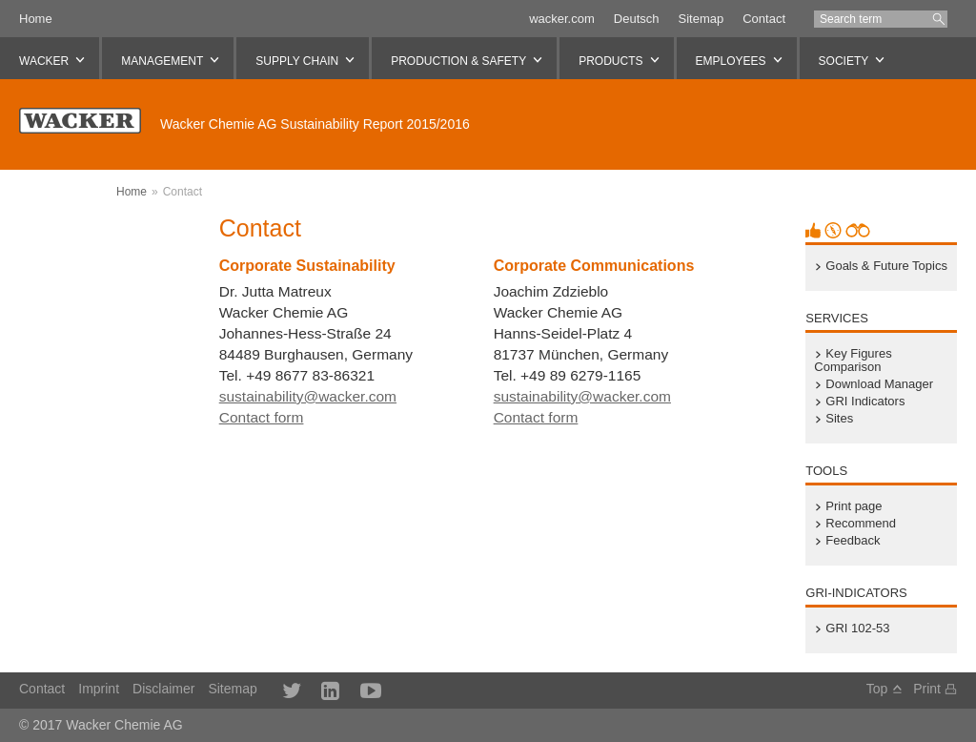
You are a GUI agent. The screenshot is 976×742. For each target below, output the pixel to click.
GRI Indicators (865, 401)
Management (162, 61)
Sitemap (700, 18)
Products (610, 61)
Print (927, 688)
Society (844, 61)
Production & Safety (458, 61)
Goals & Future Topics (886, 266)
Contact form (261, 417)
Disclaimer (163, 688)
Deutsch (637, 18)
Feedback (852, 540)
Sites (839, 418)
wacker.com (562, 18)
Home (35, 18)
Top (877, 688)
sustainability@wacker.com (307, 396)
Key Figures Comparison (852, 360)
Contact (763, 18)
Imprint (98, 688)
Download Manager (879, 384)
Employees (731, 61)
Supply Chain (296, 61)
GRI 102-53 (857, 628)
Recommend (860, 523)
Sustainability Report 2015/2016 (315, 124)
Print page (853, 506)
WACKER (44, 61)
